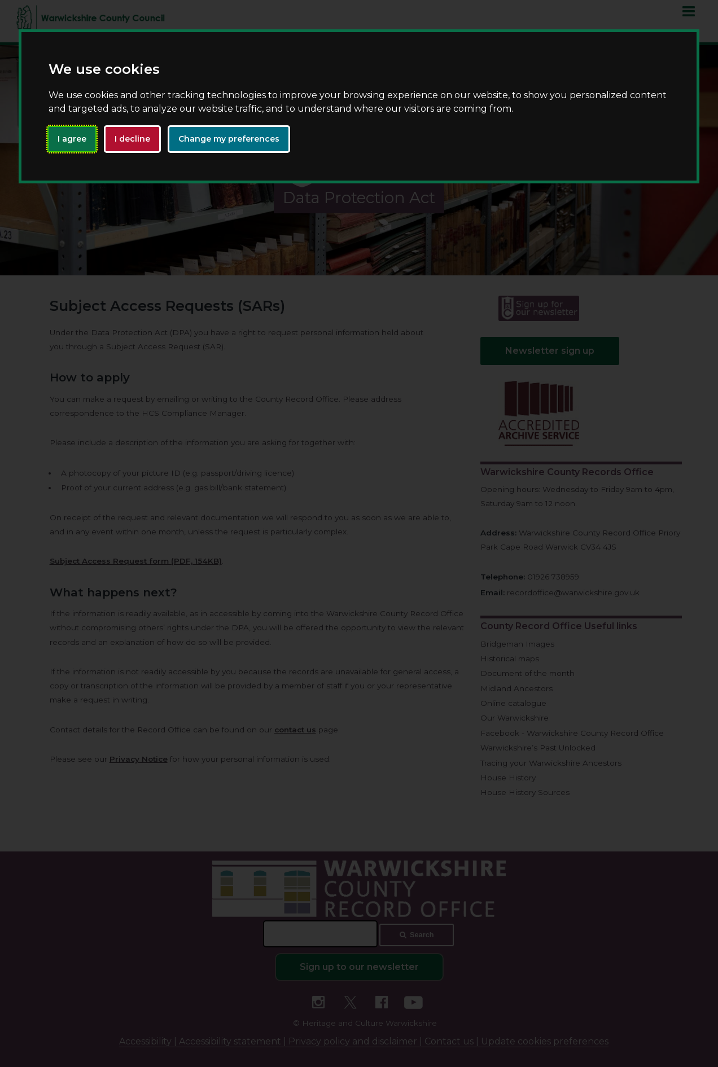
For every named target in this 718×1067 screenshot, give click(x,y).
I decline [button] (132, 139)
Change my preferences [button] (228, 139)
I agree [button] (72, 139)
